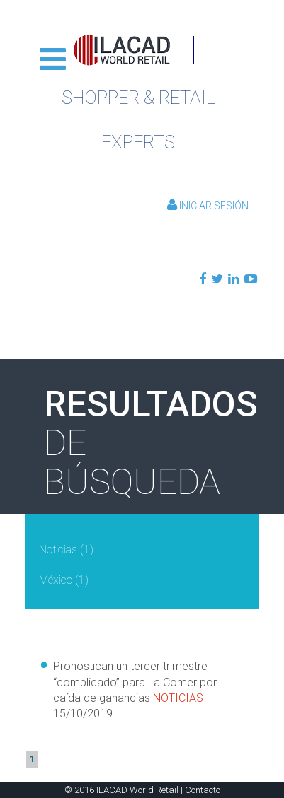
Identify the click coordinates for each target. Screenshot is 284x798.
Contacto (202, 790)
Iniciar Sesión (208, 205)
